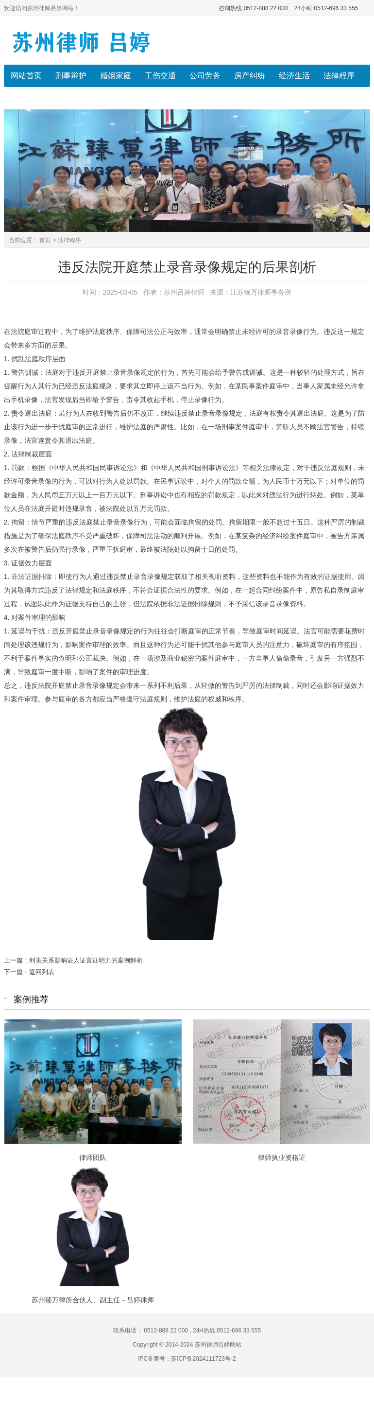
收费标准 (70, 98)
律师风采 (26, 98)
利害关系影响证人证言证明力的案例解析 (86, 960)
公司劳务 (205, 75)
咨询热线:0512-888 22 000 (253, 8)
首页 (45, 240)
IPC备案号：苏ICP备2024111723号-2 (187, 1358)
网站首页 (26, 75)
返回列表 (41, 972)
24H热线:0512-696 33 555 (226, 1330)
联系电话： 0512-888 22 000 (151, 1330)
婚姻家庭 (115, 75)
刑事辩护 (70, 75)
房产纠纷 (249, 75)
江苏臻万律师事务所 (260, 292)
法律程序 (339, 75)
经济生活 (294, 75)
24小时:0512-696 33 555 (325, 8)
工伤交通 (160, 75)
